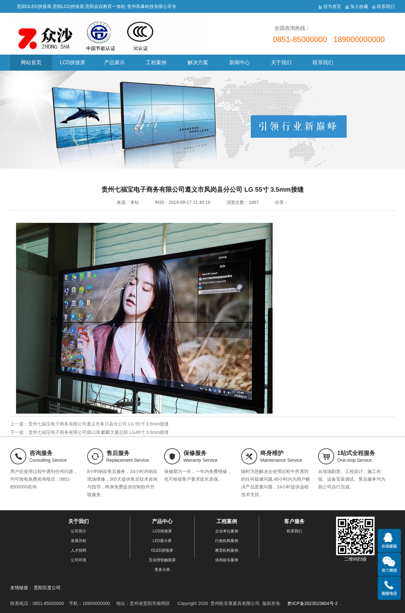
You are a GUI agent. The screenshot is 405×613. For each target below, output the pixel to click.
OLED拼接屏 (162, 550)
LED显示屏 (162, 541)
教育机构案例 (226, 550)
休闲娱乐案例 (226, 560)
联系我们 (323, 62)
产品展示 (114, 62)
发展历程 (78, 541)
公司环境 (78, 560)
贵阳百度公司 (47, 587)
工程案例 (156, 62)
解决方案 (198, 62)
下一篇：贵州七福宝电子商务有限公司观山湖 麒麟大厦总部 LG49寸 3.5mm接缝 (89, 432)
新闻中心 (239, 62)
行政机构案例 (226, 541)
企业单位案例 (226, 531)
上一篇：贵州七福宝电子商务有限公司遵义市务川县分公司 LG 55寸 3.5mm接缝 (89, 423)
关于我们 (281, 62)
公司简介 (78, 531)
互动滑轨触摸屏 (162, 560)
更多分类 (162, 569)
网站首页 (31, 62)
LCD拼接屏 (72, 62)
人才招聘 (78, 550)
